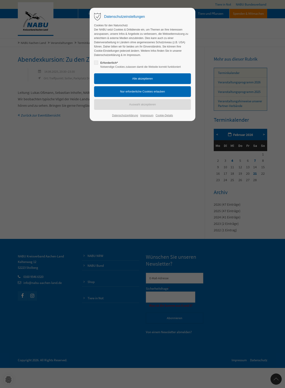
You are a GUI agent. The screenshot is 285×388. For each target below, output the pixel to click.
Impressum (146, 115)
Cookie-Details (164, 115)
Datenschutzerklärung (125, 115)
